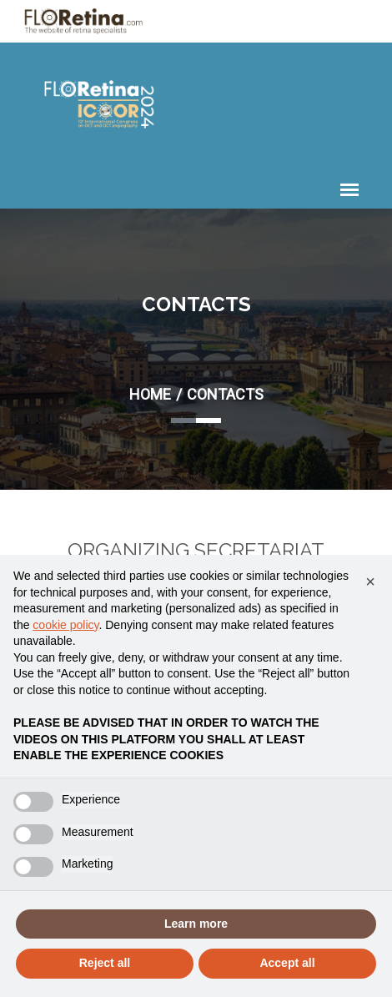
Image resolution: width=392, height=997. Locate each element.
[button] (370, 581)
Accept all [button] (286, 962)
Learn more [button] (196, 923)
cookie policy (65, 625)
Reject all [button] (104, 962)
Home (150, 394)
